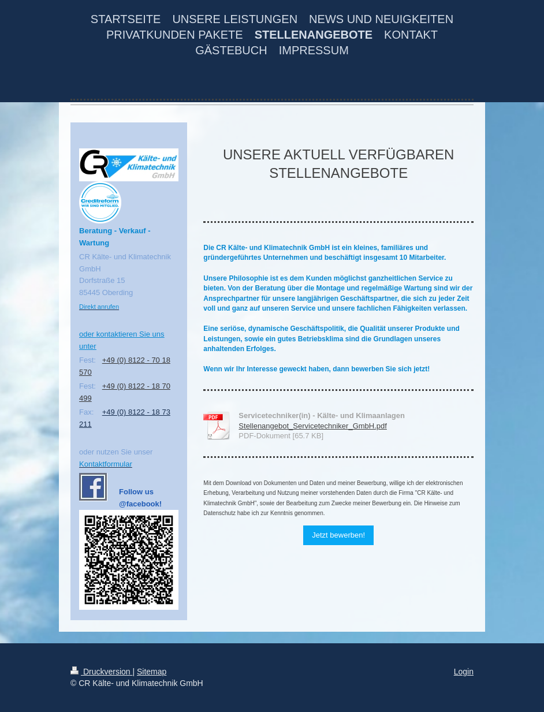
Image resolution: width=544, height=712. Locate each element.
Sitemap (151, 671)
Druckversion (101, 671)
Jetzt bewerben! (338, 535)
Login (464, 671)
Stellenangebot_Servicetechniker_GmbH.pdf (313, 426)
